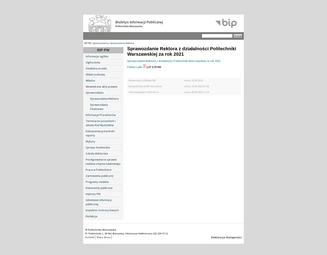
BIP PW (87, 43)
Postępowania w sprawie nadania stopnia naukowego (103, 162)
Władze (90, 81)
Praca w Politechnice (99, 170)
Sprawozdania (100, 43)
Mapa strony (104, 237)
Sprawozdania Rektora (122, 43)
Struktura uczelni (96, 69)
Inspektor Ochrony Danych (102, 210)
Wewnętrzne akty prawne (101, 87)
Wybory (90, 141)
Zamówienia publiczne (99, 176)
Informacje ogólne (97, 56)
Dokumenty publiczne (99, 188)
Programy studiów (97, 182)
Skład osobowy (95, 75)
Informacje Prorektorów (101, 115)
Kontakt (89, 237)
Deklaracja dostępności (226, 237)
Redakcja (91, 216)
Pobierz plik (134, 67)
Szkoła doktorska (97, 154)
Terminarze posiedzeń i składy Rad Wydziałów (101, 123)
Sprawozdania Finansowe (99, 107)
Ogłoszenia (93, 62)
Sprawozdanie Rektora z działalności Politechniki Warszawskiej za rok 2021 (174, 61)
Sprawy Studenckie (98, 148)
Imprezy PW (93, 194)
